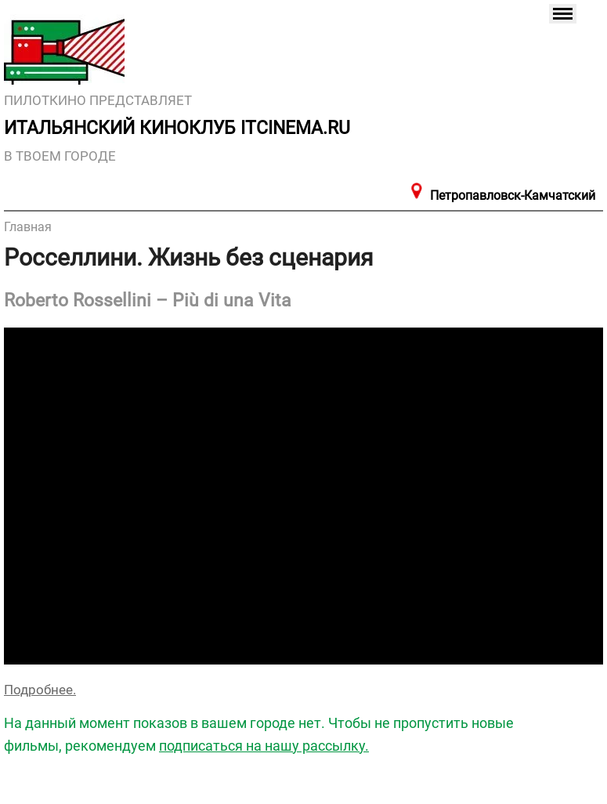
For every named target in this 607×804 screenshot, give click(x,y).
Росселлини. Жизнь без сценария (188, 257)
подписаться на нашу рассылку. (264, 745)
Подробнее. (40, 689)
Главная (28, 226)
